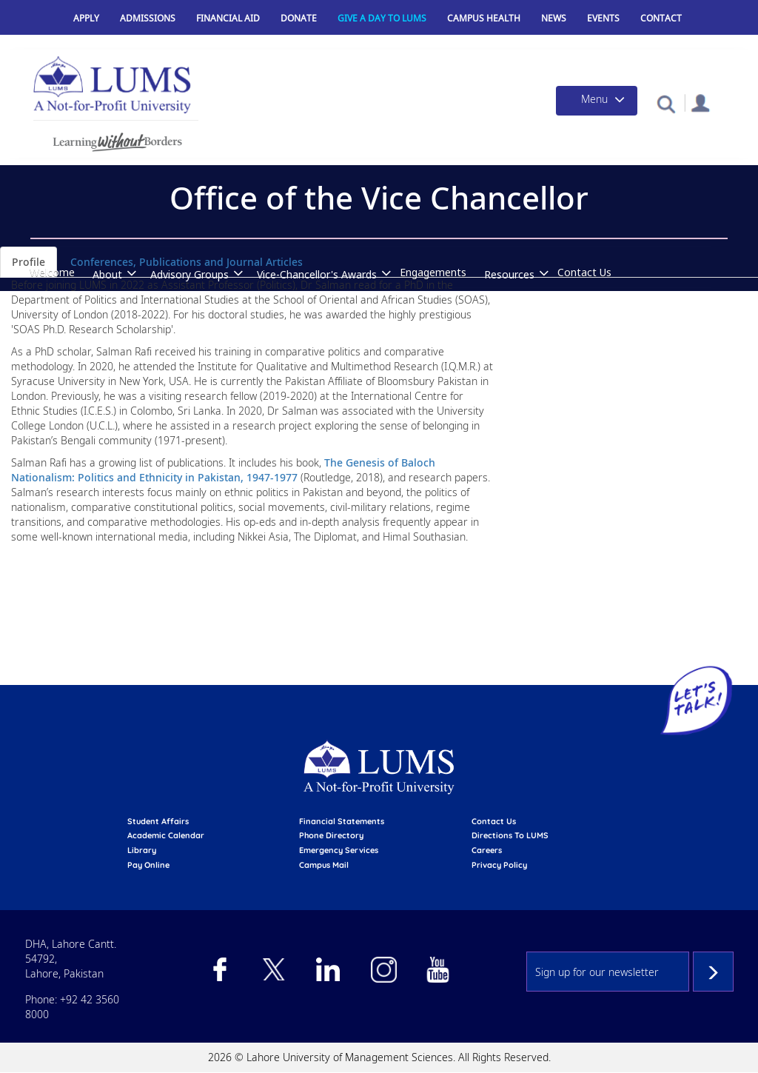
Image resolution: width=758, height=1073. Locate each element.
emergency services (338, 850)
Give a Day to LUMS (382, 18)
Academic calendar (165, 835)
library (141, 850)
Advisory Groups (189, 274)
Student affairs (158, 821)
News (553, 18)
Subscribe (713, 972)
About (107, 274)
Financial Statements (341, 821)
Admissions (147, 18)
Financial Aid (228, 18)
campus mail (324, 865)
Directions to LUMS (510, 835)
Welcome (52, 272)
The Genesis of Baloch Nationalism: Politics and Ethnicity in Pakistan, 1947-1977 (223, 469)
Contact (661, 18)
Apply (86, 18)
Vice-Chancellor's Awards (317, 274)
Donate (299, 18)
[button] (666, 103)
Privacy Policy (499, 865)
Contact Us (584, 272)
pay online (148, 865)
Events (603, 18)
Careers (487, 850)
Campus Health (483, 18)
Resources (509, 274)
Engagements (433, 272)
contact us (494, 821)
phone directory (331, 835)
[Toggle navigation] (596, 101)
